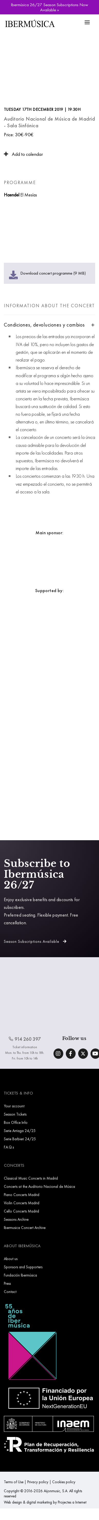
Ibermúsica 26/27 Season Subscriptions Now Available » (49, 7)
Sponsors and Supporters (23, 1266)
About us (10, 1258)
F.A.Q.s (9, 1147)
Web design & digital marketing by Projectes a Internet (45, 1502)
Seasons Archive (16, 1219)
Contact (10, 1291)
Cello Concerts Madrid (21, 1211)
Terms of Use (13, 1481)
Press (7, 1283)
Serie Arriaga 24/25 (20, 1130)
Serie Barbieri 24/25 (20, 1138)
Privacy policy (37, 1481)
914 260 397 (24, 1039)
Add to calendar (23, 154)
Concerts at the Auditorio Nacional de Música (39, 1186)
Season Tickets (15, 1114)
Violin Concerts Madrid (21, 1202)
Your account (14, 1105)
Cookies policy (63, 1481)
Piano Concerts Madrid (21, 1194)
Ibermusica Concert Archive (25, 1227)
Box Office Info (16, 1122)
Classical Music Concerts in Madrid (31, 1178)
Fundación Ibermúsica (20, 1275)
